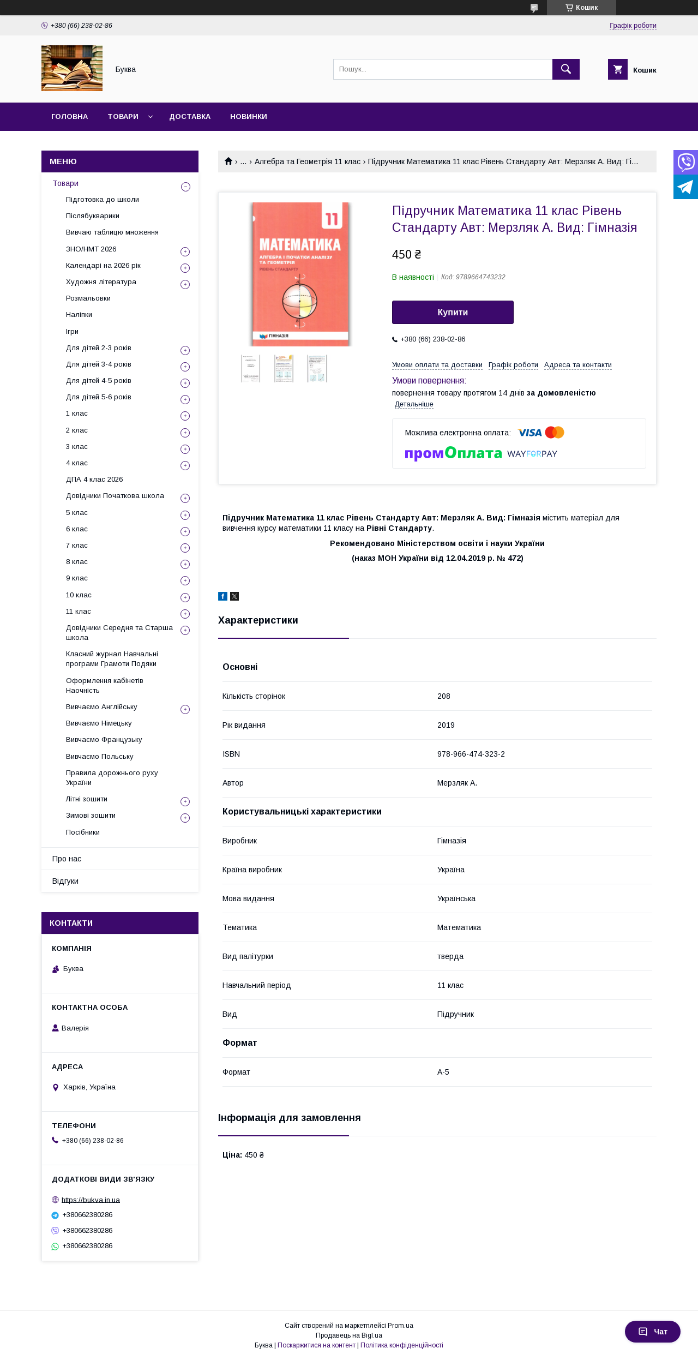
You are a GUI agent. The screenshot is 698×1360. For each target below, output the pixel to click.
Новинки (248, 116)
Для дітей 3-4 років (98, 364)
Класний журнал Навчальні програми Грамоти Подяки (112, 659)
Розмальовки (88, 298)
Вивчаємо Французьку (104, 739)
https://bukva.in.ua (91, 1199)
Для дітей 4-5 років (98, 380)
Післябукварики (92, 216)
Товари (123, 116)
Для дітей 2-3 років (98, 348)
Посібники (83, 832)
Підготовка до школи (102, 199)
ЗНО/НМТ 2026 (91, 249)
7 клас (77, 545)
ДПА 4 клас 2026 (94, 479)
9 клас (77, 578)
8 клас (77, 562)
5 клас (77, 512)
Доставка (189, 116)
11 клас (78, 611)
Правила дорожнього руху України (112, 778)
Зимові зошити (91, 815)
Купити (453, 312)
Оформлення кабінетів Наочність (104, 685)
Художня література (101, 282)
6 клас (77, 529)
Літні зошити (86, 799)
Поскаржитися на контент (317, 1345)
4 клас (77, 463)
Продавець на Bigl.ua (349, 1335)
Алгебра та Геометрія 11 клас (307, 161)
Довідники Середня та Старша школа (119, 633)
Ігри (72, 331)
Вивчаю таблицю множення (112, 232)
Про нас (66, 858)
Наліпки (79, 314)
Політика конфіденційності (401, 1345)
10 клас (79, 595)
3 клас (77, 446)
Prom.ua (400, 1325)
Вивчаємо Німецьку (99, 723)
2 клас (77, 430)
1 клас (77, 413)
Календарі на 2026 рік (103, 265)
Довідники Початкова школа (115, 496)
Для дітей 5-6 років (98, 397)
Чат (652, 1332)
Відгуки (65, 881)
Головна (69, 116)
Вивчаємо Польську (100, 756)
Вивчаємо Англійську (101, 707)
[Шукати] (566, 69)
